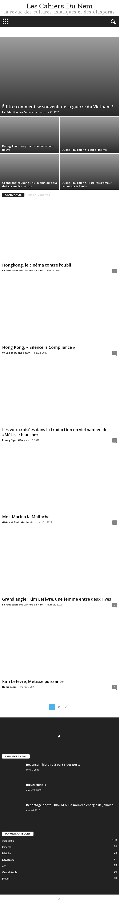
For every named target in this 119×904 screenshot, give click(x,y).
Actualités (8, 840)
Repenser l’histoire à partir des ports (53, 765)
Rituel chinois (36, 785)
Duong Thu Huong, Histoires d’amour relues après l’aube (87, 184)
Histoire (6, 853)
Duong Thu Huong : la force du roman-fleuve (27, 148)
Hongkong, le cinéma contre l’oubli (36, 265)
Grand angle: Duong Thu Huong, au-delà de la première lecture (29, 184)
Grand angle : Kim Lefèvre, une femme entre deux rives (56, 599)
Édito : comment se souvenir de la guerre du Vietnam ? (58, 106)
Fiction (6, 878)
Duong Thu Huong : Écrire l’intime (84, 150)
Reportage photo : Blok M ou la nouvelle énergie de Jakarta (70, 805)
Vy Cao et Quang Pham (16, 352)
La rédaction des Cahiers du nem (22, 112)
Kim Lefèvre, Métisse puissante (33, 681)
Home (31, 194)
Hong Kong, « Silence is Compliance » (38, 347)
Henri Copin (9, 686)
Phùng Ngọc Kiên (12, 440)
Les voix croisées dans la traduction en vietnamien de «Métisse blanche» (54, 432)
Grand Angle (9, 872)
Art (4, 866)
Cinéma (7, 847)
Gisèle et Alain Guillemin (17, 522)
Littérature (8, 859)
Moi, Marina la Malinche (25, 517)
